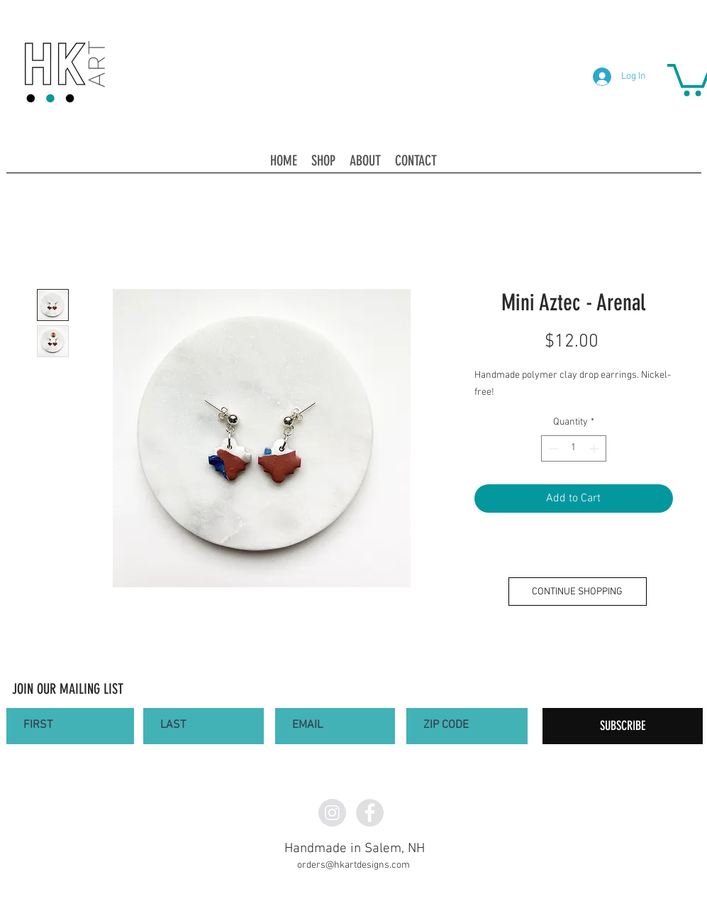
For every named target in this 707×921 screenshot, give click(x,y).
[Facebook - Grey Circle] (370, 813)
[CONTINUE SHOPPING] (577, 591)
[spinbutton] (573, 448)
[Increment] (595, 448)
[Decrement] (552, 448)
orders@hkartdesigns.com (353, 865)
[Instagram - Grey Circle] (332, 813)
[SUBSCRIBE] (622, 726)
